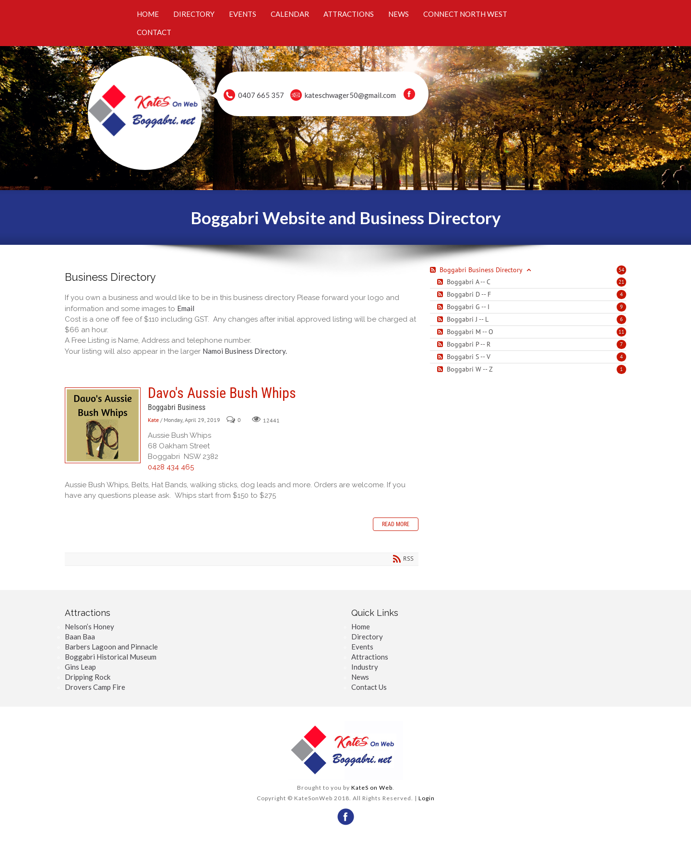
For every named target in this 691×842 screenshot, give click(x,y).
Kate (153, 420)
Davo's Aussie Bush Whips (102, 425)
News (360, 677)
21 (621, 281)
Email (185, 308)
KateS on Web (372, 787)
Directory (367, 636)
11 (621, 331)
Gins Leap (80, 666)
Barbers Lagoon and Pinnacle (111, 646)
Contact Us (369, 687)
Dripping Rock (87, 677)
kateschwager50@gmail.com (350, 95)
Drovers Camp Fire (95, 687)
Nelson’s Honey (89, 626)
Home (360, 626)
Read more (395, 524)
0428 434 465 (171, 467)
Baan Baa (80, 636)
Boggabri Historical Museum (110, 656)
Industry (364, 666)
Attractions (369, 656)
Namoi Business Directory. (245, 351)
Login (426, 798)
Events (362, 646)
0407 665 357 (261, 95)
